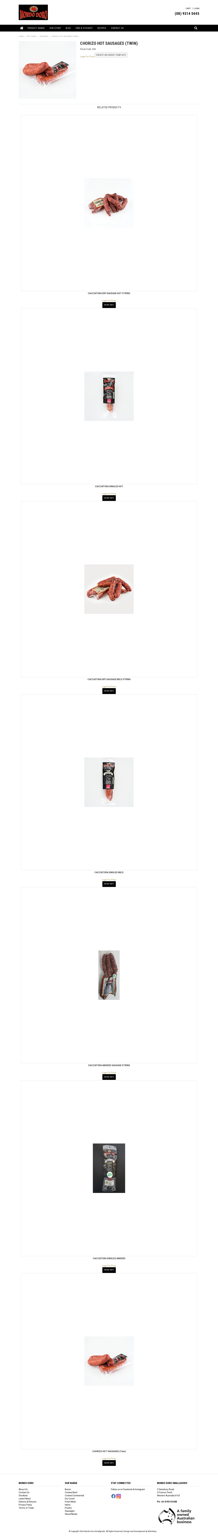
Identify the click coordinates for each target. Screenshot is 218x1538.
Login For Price (87, 56)
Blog (68, 28)
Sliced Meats (71, 1511)
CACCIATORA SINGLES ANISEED (109, 1256)
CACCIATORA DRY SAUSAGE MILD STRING (109, 678)
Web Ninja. (152, 1529)
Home (22, 28)
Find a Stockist (84, 28)
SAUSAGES (44, 36)
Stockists (23, 1493)
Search (196, 26)
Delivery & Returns (27, 1499)
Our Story (55, 28)
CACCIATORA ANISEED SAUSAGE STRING (109, 1064)
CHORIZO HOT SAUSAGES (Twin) (109, 1449)
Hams (68, 1502)
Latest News (25, 1496)
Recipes (102, 28)
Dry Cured (69, 1496)
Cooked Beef (71, 1489)
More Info (109, 305)
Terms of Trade (26, 1505)
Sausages (70, 1508)
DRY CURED (31, 36)
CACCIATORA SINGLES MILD (109, 871)
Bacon (68, 1486)
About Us (23, 1486)
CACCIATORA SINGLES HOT (109, 486)
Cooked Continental (74, 1493)
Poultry (68, 1505)
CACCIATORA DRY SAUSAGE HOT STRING (109, 293)
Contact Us (117, 28)
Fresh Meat (70, 1499)
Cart (188, 8)
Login (196, 8)
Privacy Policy (25, 1502)
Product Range (36, 28)
